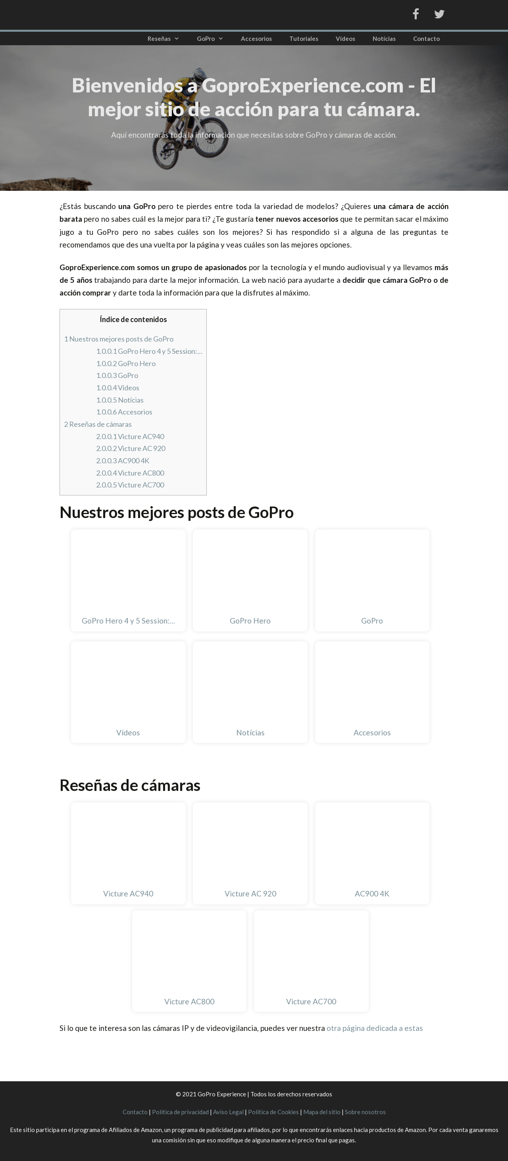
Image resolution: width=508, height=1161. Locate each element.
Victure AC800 (130, 472)
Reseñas (168, 38)
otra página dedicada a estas (375, 1027)
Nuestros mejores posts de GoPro (118, 338)
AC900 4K (122, 460)
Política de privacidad (180, 1111)
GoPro (214, 38)
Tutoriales (303, 38)
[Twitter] (439, 14)
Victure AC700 (130, 484)
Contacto (426, 38)
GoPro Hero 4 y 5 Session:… (149, 351)
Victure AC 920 (130, 448)
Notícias (384, 38)
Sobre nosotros (365, 1111)
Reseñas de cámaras (98, 424)
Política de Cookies (273, 1111)
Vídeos (345, 38)
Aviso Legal (228, 1111)
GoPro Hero (126, 363)
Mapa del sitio (322, 1111)
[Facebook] (415, 14)
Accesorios (256, 38)
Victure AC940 (130, 436)
